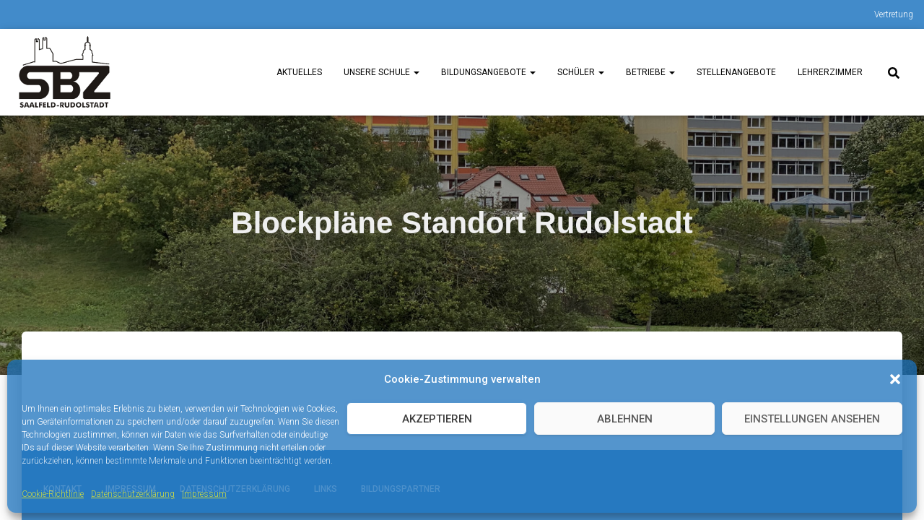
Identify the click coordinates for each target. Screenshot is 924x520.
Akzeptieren (437, 418)
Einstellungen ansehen (812, 418)
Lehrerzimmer (830, 72)
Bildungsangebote (488, 72)
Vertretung (893, 14)
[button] (895, 379)
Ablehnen (625, 418)
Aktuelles (299, 72)
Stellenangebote (736, 72)
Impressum (204, 494)
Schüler (580, 72)
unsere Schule (381, 72)
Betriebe (650, 72)
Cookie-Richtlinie (53, 494)
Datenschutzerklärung (133, 494)
